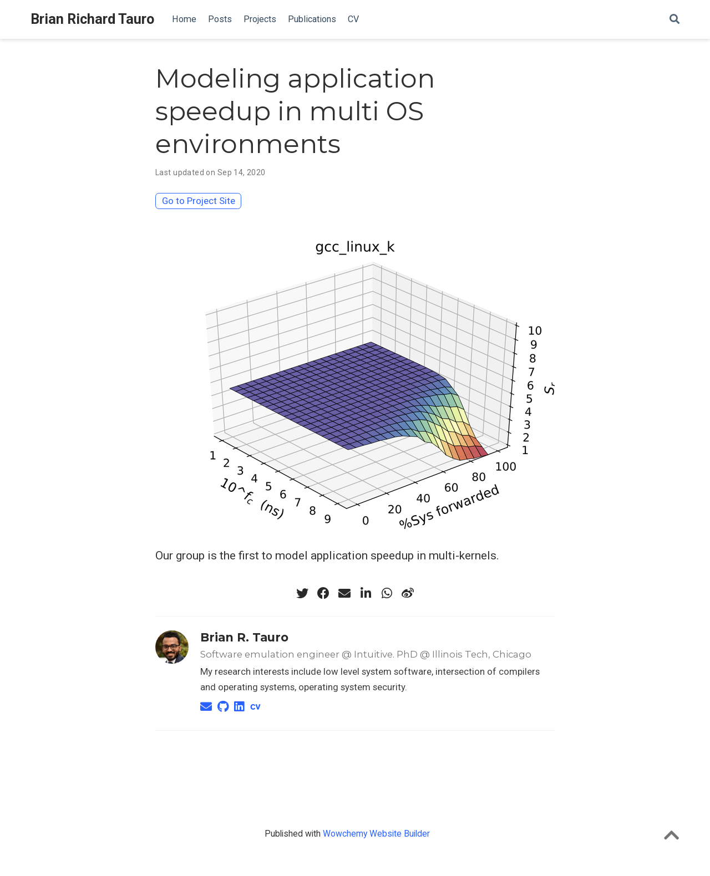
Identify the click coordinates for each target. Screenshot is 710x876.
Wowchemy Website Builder (376, 833)
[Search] (674, 19)
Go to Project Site (198, 200)
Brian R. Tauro (244, 637)
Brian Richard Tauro (92, 19)
